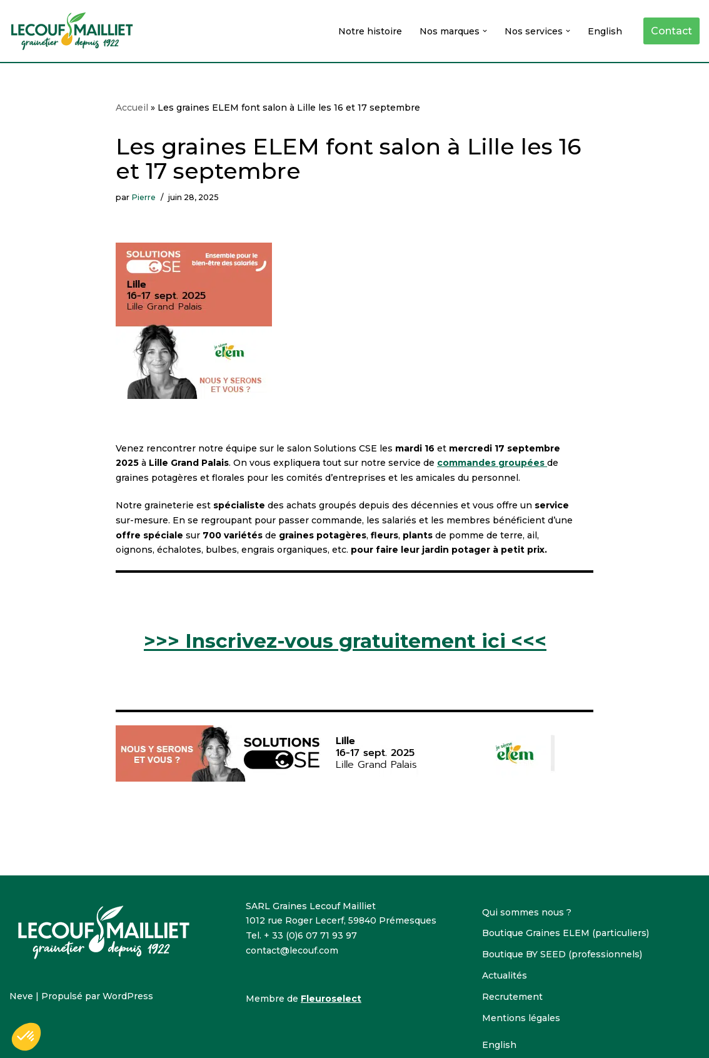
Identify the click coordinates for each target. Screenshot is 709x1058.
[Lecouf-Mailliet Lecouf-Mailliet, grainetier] (71, 31)
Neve (21, 996)
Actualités (504, 975)
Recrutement (512, 996)
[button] (485, 31)
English (605, 31)
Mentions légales (521, 1018)
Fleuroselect (331, 998)
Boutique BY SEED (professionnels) (562, 954)
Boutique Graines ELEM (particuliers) (565, 933)
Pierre (143, 197)
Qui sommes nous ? (526, 912)
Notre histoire (370, 31)
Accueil (132, 107)
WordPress (128, 996)
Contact (671, 31)
